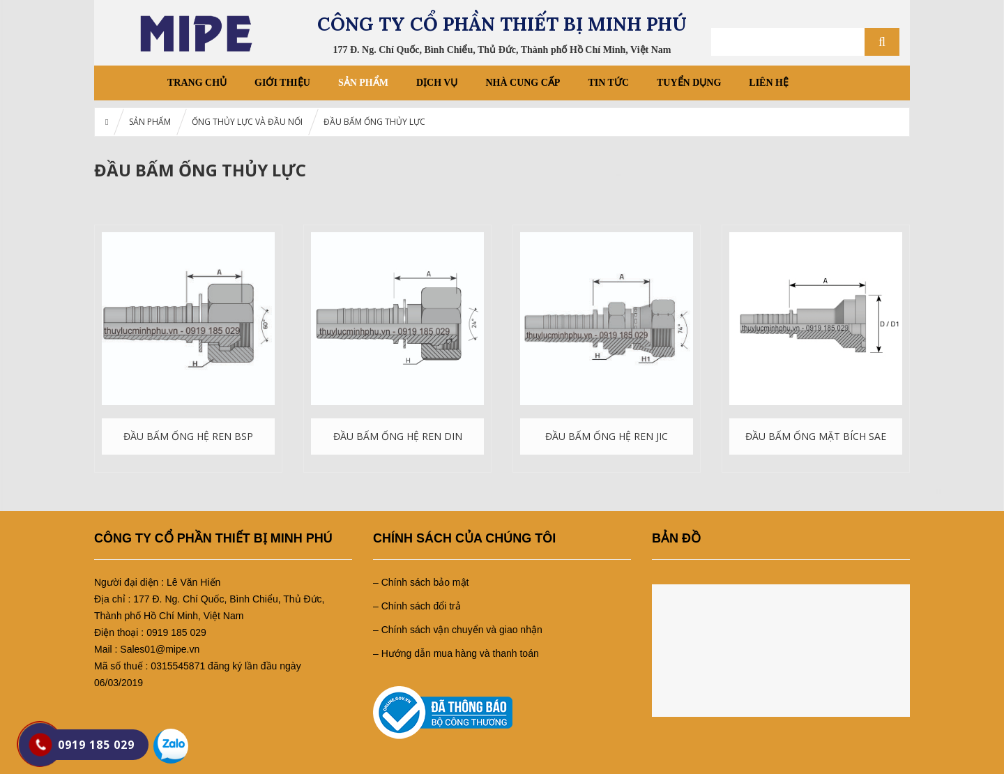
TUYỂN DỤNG (689, 82)
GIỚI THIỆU (282, 82)
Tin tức (608, 82)
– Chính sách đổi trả (417, 606)
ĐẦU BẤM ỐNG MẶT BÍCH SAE (815, 436)
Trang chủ (197, 82)
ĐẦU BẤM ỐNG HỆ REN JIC (606, 436)
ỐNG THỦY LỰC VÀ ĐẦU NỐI (247, 122)
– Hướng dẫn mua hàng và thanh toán (456, 653)
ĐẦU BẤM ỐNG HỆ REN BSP (188, 436)
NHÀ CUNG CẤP (522, 82)
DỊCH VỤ (436, 82)
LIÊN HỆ (769, 82)
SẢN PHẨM (363, 82)
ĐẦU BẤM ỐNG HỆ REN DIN (397, 436)
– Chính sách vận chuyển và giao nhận (457, 629)
